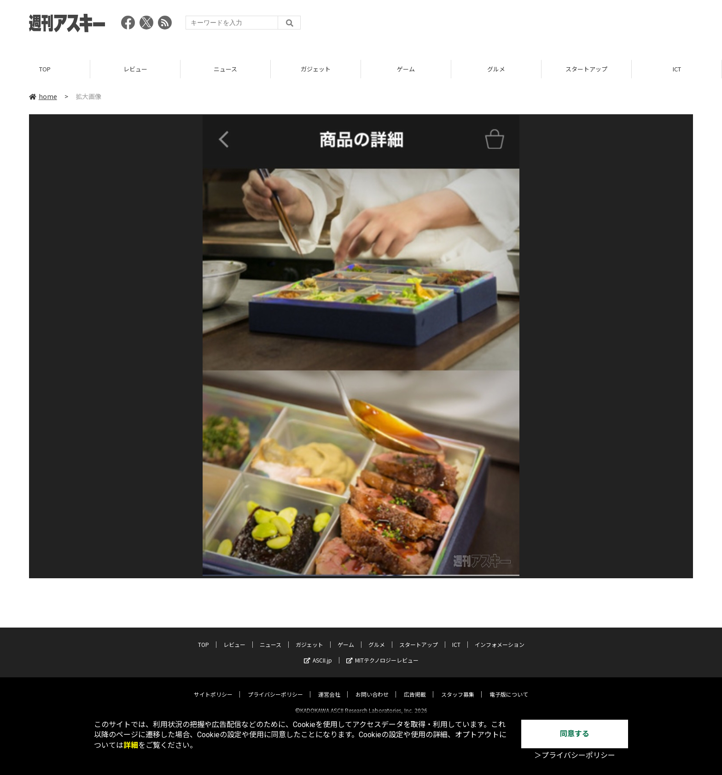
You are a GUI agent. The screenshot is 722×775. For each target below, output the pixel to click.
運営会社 (329, 686)
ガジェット (316, 69)
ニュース (225, 69)
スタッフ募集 (457, 686)
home (43, 96)
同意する (574, 733)
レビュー (135, 69)
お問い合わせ (372, 686)
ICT (677, 69)
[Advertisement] (525, 25)
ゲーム (406, 69)
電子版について (508, 686)
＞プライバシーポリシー (574, 755)
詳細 (130, 745)
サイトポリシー (213, 686)
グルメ (496, 69)
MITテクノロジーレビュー (382, 652)
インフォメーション (499, 636)
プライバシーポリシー (275, 686)
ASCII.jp (318, 652)
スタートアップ (586, 69)
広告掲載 (415, 686)
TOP (45, 69)
